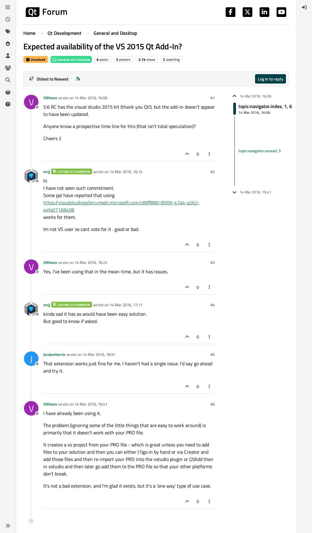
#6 (213, 404)
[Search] (7, 80)
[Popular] (7, 43)
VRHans (50, 98)
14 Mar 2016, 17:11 (126, 305)
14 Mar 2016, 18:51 (99, 354)
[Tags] (7, 31)
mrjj (46, 172)
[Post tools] (209, 154)
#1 (213, 98)
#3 (213, 262)
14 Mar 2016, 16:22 (91, 262)
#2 (213, 172)
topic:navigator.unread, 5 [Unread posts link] (259, 151)
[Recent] (7, 19)
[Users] (7, 56)
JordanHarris (54, 354)
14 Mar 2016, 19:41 (91, 404)
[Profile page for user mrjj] (31, 176)
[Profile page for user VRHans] (31, 102)
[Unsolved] (7, 104)
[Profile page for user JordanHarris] (31, 358)
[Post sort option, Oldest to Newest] (48, 79)
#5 (213, 354)
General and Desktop (71, 59)
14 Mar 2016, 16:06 (91, 98)
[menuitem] (304, 7)
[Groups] (7, 68)
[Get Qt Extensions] (7, 92)
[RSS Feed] (78, 79)
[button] (7, 526)
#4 (213, 305)
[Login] (304, 7)
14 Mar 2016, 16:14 (126, 172)
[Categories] (7, 7)
